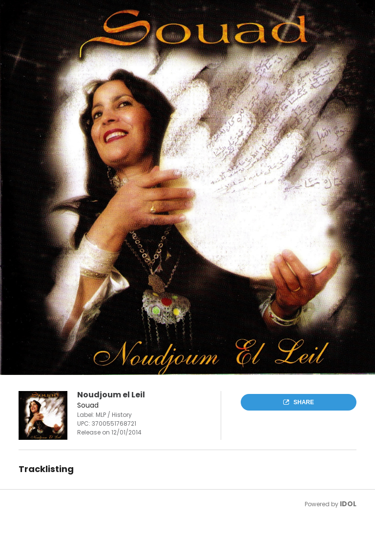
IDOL (348, 504)
